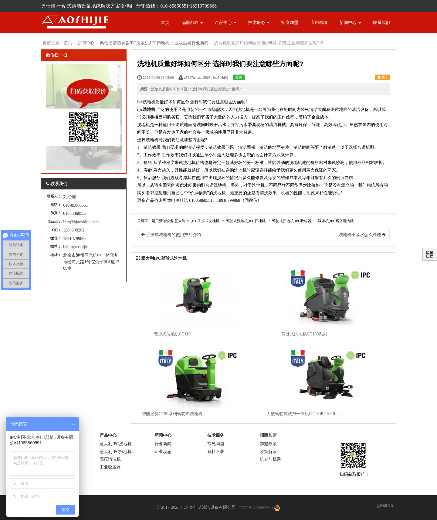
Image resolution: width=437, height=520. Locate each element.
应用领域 (318, 22)
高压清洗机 (110, 459)
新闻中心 (350, 22)
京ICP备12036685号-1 (256, 507)
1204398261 (73, 230)
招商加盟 (289, 22)
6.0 (385, 506)
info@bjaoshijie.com (81, 222)
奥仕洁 (181, 200)
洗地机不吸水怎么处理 (362, 234)
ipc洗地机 (146, 102)
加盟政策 (268, 444)
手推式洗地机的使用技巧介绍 (171, 234)
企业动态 (162, 451)
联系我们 (381, 22)
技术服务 (258, 22)
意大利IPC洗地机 (116, 444)
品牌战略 (192, 22)
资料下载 (215, 451)
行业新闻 (162, 444)
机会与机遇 (270, 459)
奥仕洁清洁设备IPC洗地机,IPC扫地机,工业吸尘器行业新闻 (154, 43)
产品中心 (225, 22)
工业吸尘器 (110, 467)
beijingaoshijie (75, 247)
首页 (165, 22)
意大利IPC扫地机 (116, 451)
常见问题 (215, 444)
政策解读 (268, 451)
